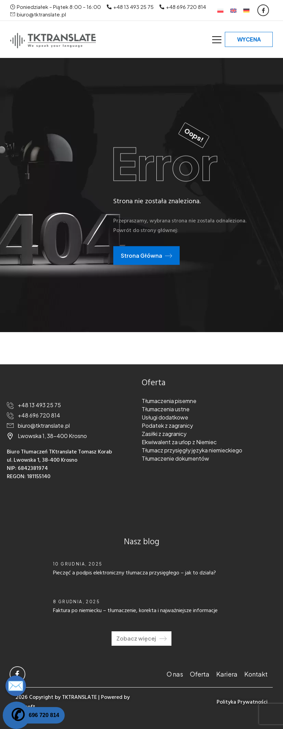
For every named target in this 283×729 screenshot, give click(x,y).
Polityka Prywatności (242, 702)
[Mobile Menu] (216, 39)
